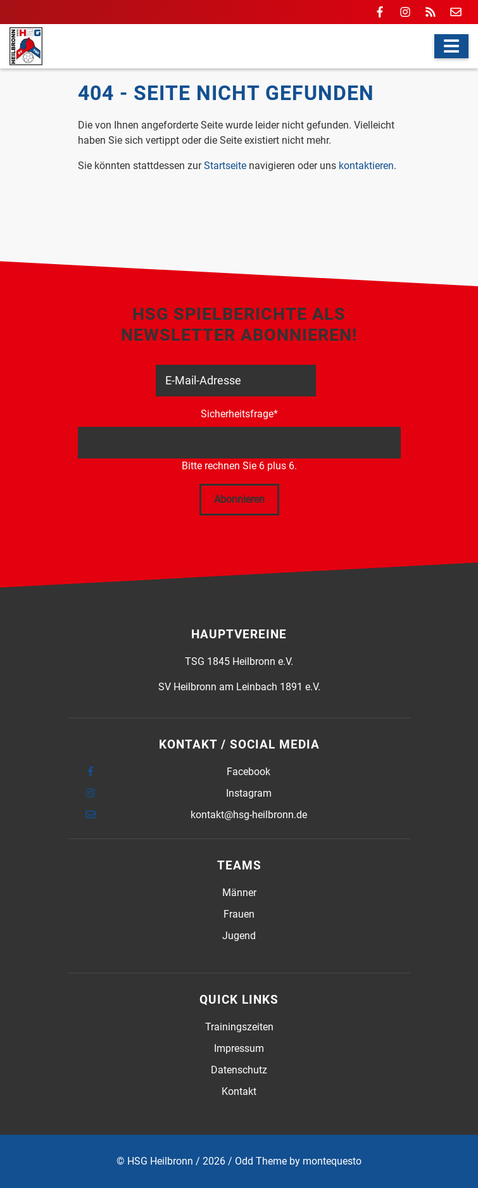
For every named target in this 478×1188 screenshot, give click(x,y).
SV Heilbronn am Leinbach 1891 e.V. (239, 687)
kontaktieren (366, 166)
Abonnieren (239, 499)
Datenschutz (239, 1070)
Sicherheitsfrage (239, 413)
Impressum (239, 1048)
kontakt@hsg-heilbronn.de (249, 815)
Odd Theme (261, 1161)
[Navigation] (451, 46)
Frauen (239, 914)
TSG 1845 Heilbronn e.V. (239, 661)
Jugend (239, 936)
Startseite (225, 166)
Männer (239, 893)
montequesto (332, 1161)
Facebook (248, 772)
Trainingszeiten (239, 1027)
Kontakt (239, 1091)
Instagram (249, 793)
